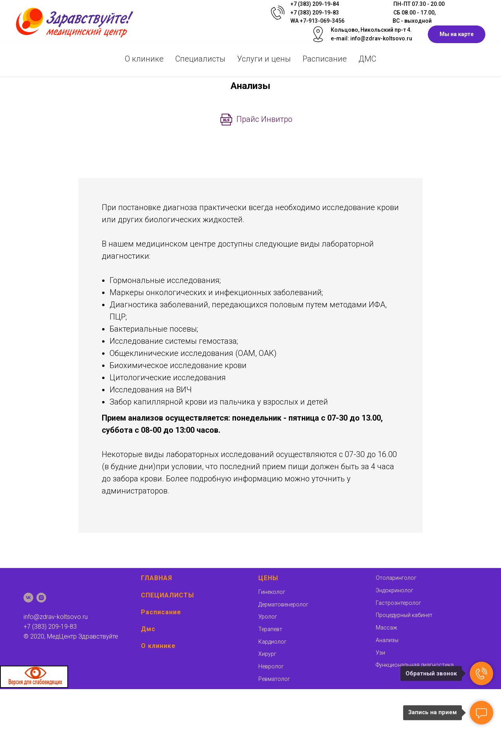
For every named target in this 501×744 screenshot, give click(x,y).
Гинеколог (271, 592)
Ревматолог (274, 679)
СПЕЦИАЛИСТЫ (167, 595)
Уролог (267, 616)
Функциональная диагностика (415, 665)
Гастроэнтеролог (398, 603)
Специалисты (200, 59)
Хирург (267, 654)
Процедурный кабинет (404, 615)
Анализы (387, 640)
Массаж (386, 627)
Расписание (161, 612)
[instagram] (41, 597)
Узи (380, 653)
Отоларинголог (396, 578)
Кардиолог (272, 642)
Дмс (148, 629)
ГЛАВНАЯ (156, 578)
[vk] (28, 597)
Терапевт (270, 629)
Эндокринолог (394, 590)
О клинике (144, 59)
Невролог (271, 666)
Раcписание (325, 59)
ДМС (367, 59)
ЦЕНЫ (268, 578)
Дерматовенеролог (283, 604)
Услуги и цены (264, 59)
